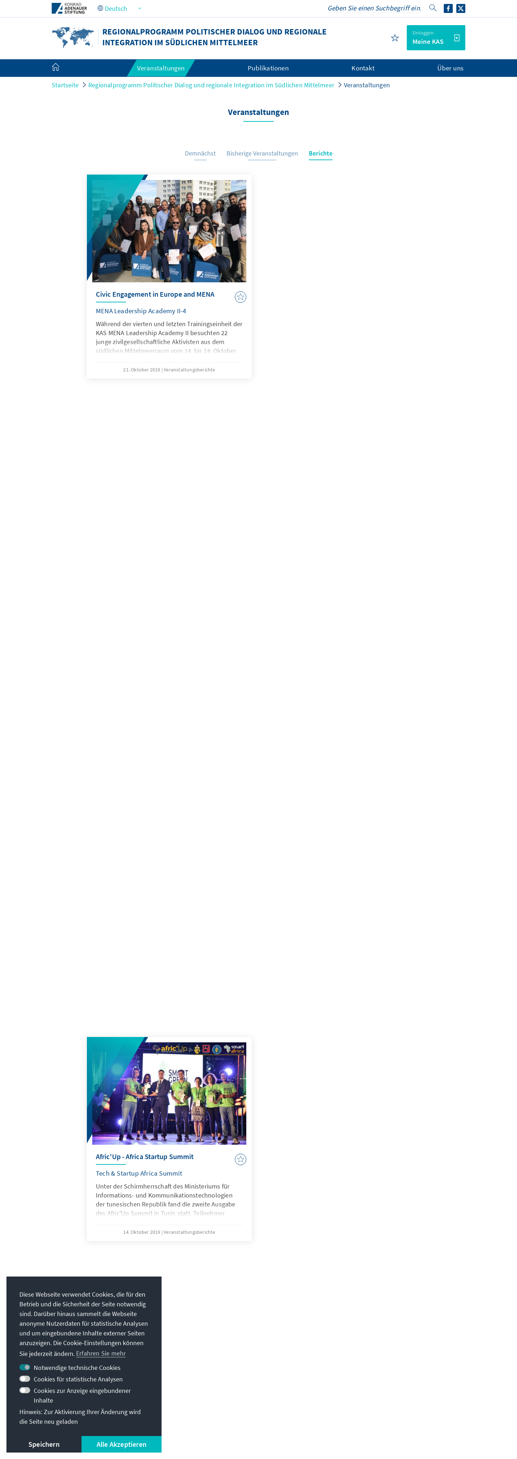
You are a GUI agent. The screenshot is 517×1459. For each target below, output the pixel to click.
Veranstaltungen (367, 85)
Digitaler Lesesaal (371, 1352)
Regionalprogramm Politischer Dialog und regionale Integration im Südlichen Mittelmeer (211, 85)
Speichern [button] (44, 1444)
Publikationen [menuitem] (268, 68)
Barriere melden (383, 1408)
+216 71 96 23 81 (224, 1323)
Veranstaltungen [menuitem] (161, 68)
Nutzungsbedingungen (228, 1408)
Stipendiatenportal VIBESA (384, 1323)
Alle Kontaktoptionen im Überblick (244, 1338)
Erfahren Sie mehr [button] (101, 1353)
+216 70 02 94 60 (224, 1309)
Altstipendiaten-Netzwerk (382, 1338)
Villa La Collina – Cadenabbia (387, 1367)
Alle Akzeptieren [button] (121, 1444)
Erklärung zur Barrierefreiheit (310, 1408)
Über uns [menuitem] (450, 68)
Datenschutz (171, 1408)
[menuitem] (63, 68)
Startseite (65, 85)
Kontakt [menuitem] (362, 68)
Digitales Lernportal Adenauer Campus (400, 1309)
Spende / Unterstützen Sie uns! (390, 1381)
